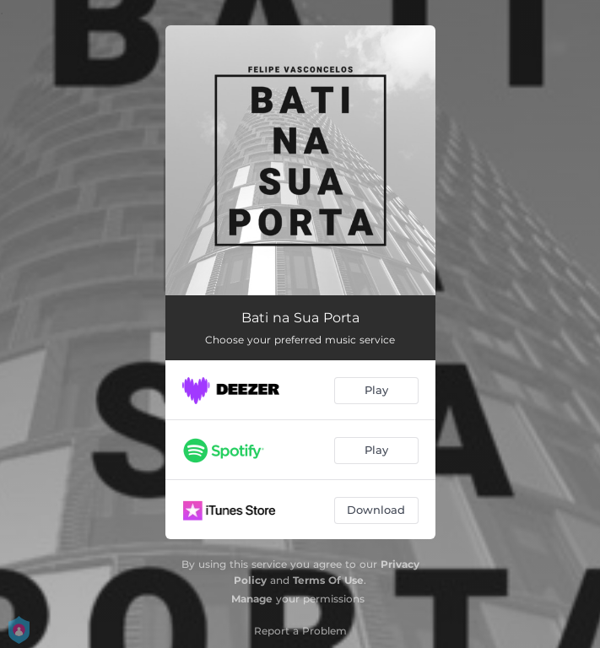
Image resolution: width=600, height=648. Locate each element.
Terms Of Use (328, 580)
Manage (252, 598)
